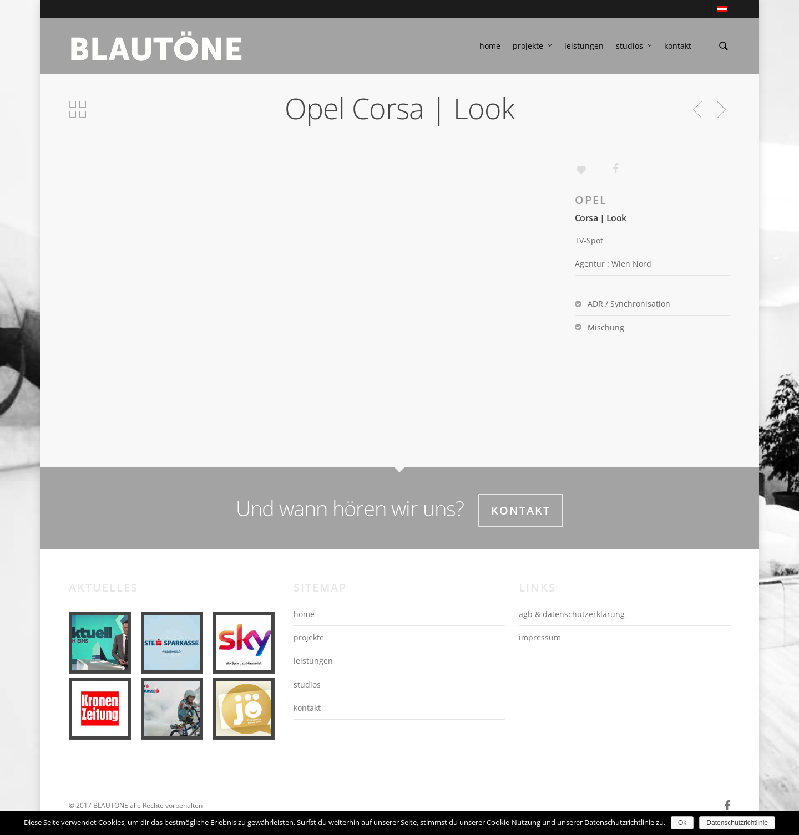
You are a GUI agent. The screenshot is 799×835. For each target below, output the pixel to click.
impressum (540, 637)
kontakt (677, 45)
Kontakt (520, 510)
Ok (682, 823)
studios (634, 46)
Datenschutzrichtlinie (737, 823)
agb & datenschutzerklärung (572, 614)
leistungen (584, 45)
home (489, 45)
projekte (533, 46)
